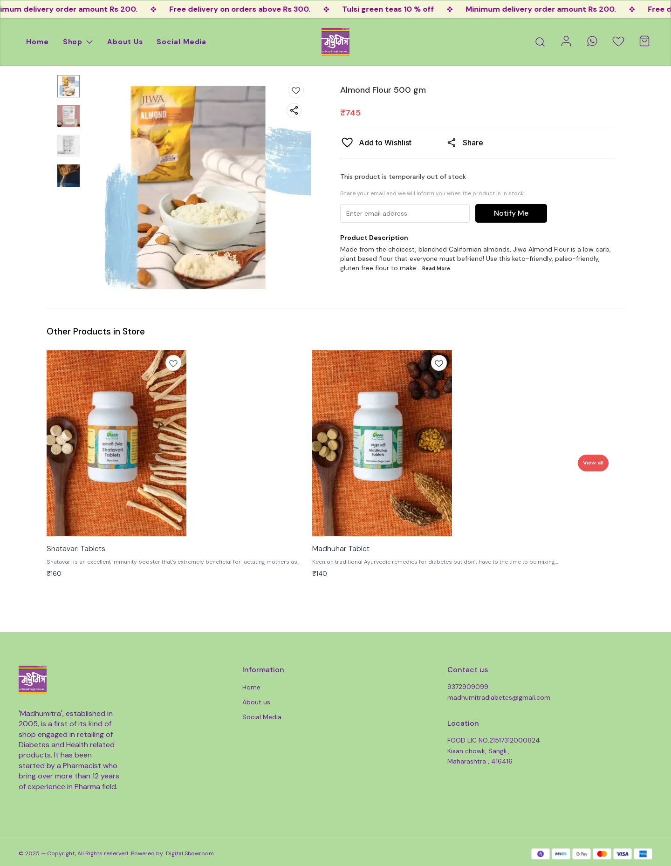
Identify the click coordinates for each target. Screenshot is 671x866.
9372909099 (467, 686)
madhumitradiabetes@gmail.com (498, 697)
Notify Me (511, 213)
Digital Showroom (190, 853)
